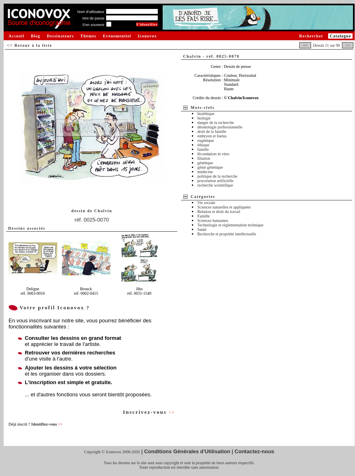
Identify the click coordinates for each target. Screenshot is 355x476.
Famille (203, 216)
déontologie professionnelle (219, 127)
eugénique (205, 140)
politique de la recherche (217, 176)
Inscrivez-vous (149, 412)
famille (203, 149)
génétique (205, 163)
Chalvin (103, 211)
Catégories (203, 196)
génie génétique (210, 167)
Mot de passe (94, 18)
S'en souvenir (93, 25)
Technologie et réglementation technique (230, 225)
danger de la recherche (215, 122)
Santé (201, 229)
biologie (204, 118)
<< (305, 45)
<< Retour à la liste (29, 45)
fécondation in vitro (213, 154)
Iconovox (147, 36)
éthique (203, 145)
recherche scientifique (215, 185)
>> (347, 45)
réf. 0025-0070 (91, 220)
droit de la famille (211, 131)
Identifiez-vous (47, 424)
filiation (203, 158)
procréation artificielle (215, 180)
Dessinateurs (60, 36)
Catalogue (340, 36)
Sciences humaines (212, 220)
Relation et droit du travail (218, 211)
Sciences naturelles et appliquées (223, 207)
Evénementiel (117, 36)
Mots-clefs (203, 107)
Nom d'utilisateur (91, 12)
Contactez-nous (254, 451)
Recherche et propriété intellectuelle (226, 234)
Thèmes (88, 36)
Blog (35, 36)
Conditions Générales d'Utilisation (187, 451)
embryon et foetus (212, 136)
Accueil (16, 36)
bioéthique (205, 113)
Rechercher (311, 36)
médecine (205, 172)
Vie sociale (206, 202)
